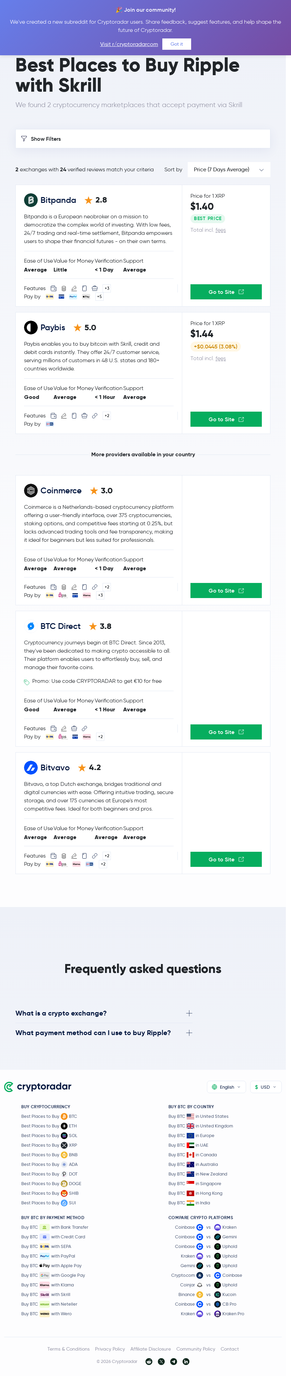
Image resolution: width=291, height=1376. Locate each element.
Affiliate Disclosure (150, 1349)
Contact (230, 1349)
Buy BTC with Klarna (47, 1285)
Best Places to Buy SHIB (50, 1193)
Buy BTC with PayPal (48, 1256)
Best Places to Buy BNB (49, 1154)
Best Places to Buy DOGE (51, 1183)
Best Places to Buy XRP (49, 1145)
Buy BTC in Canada (192, 1155)
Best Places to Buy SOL (49, 1135)
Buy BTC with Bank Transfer (54, 1227)
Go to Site (226, 291)
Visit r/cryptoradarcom (129, 44)
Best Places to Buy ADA (49, 1164)
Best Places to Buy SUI (48, 1203)
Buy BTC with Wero (46, 1313)
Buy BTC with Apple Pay (51, 1265)
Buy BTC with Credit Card (53, 1237)
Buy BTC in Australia (193, 1164)
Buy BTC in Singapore (194, 1183)
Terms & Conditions (68, 1349)
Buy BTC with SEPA (46, 1246)
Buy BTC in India (189, 1203)
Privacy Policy (110, 1349)
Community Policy (195, 1349)
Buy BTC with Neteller (49, 1304)
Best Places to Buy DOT (49, 1174)
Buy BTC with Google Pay (53, 1275)
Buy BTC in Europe (191, 1135)
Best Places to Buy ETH (49, 1126)
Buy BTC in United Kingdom (200, 1126)
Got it (177, 44)
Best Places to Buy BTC (49, 1116)
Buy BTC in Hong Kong (195, 1193)
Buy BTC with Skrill (45, 1294)
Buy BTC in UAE (188, 1145)
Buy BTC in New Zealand (197, 1174)
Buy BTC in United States (198, 1116)
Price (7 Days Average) (221, 169)
